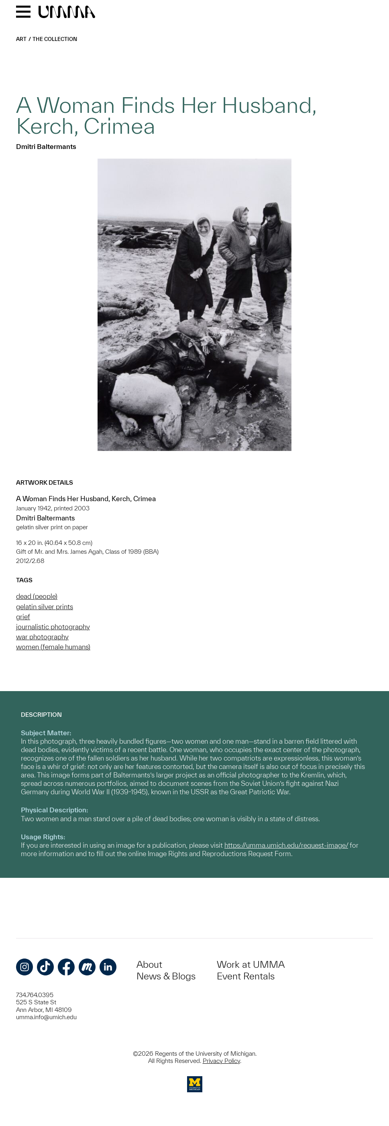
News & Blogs (166, 976)
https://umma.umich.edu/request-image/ (286, 845)
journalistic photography (53, 626)
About (149, 964)
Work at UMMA (251, 964)
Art (21, 39)
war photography (42, 637)
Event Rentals (246, 976)
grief (23, 616)
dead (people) (36, 596)
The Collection (55, 39)
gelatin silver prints (44, 606)
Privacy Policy (221, 1060)
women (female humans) (53, 647)
